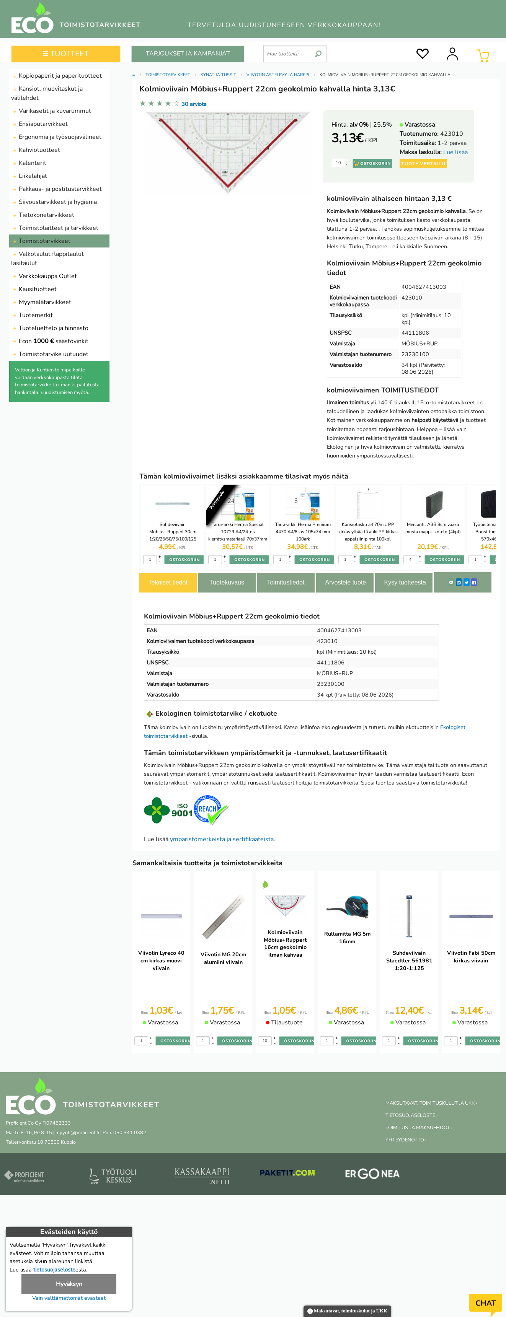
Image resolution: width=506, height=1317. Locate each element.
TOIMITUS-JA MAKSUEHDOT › (418, 1127)
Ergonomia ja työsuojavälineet (56, 137)
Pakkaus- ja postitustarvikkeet (56, 189)
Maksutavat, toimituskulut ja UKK (347, 1311)
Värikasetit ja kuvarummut (51, 111)
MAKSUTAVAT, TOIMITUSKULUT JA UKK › (431, 1103)
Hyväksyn (69, 1284)
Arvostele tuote (345, 582)
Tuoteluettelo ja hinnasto (49, 328)
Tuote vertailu (423, 164)
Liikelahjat (29, 176)
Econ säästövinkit (49, 341)
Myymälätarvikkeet (41, 302)
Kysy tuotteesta (405, 582)
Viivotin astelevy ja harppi (277, 75)
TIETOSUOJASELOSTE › (411, 1115)
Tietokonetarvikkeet (42, 215)
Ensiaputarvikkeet (39, 124)
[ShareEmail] (451, 582)
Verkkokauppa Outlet (44, 276)
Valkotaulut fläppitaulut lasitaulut (47, 258)
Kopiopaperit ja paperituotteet (56, 76)
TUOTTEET (66, 54)
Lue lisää (455, 152)
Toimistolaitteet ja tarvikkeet (54, 228)
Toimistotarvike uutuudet (49, 354)
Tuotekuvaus (226, 582)
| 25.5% (370, 124)
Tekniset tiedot (168, 582)
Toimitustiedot (286, 582)
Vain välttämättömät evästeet (69, 1298)
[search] (318, 51)
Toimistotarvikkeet (40, 241)
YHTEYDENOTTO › (405, 1139)
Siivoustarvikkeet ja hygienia (54, 202)
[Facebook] (474, 582)
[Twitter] (467, 582)
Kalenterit (28, 163)
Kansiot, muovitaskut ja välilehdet (47, 93)
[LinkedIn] (459, 582)
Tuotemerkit (32, 315)
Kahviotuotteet (35, 150)
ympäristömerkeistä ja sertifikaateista (222, 839)
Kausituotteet (34, 289)
